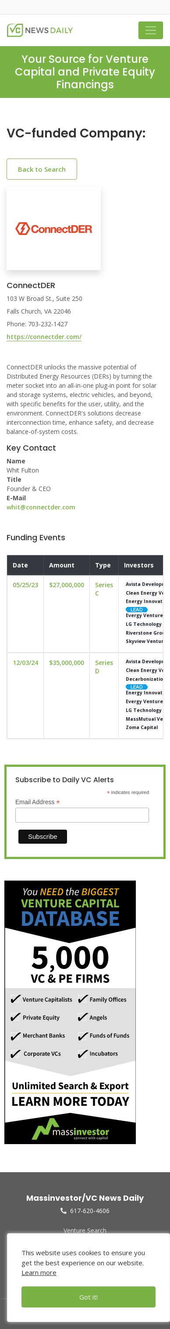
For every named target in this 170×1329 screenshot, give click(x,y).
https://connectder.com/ (44, 336)
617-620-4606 (85, 1210)
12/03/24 (25, 662)
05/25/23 (25, 585)
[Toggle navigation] (150, 30)
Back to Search (42, 169)
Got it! (88, 1297)
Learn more (39, 1272)
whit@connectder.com (41, 507)
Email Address (37, 802)
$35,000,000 (66, 662)
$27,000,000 (66, 585)
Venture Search (85, 1230)
